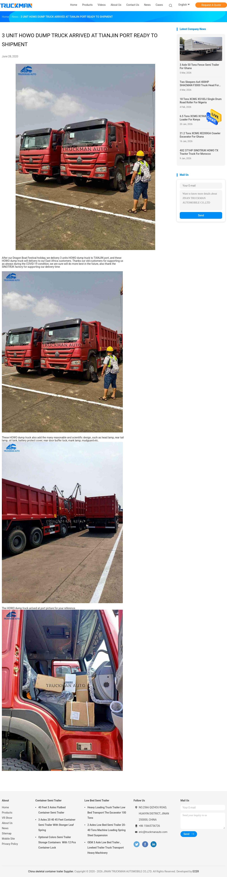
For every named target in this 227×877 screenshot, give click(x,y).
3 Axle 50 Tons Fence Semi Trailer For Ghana (199, 66)
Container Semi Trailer (48, 800)
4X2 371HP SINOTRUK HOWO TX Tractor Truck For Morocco (199, 152)
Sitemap (6, 833)
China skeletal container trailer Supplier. (51, 871)
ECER (196, 871)
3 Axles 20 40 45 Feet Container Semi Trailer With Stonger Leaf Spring (56, 825)
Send (201, 215)
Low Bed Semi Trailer (96, 800)
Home (5, 807)
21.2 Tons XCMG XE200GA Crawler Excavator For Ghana (200, 135)
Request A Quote (211, 5)
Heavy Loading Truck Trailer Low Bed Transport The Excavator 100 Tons (106, 812)
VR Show (7, 817)
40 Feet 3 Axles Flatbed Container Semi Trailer (51, 810)
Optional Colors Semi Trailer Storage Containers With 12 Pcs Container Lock (57, 842)
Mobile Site (8, 838)
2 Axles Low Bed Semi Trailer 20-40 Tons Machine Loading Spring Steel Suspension (106, 830)
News (5, 828)
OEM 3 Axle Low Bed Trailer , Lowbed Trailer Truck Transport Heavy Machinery (105, 847)
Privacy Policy (10, 843)
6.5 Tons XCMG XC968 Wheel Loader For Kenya (197, 118)
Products (7, 812)
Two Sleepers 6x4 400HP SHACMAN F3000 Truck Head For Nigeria (199, 83)
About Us (7, 823)
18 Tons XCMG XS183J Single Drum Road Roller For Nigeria (201, 101)
